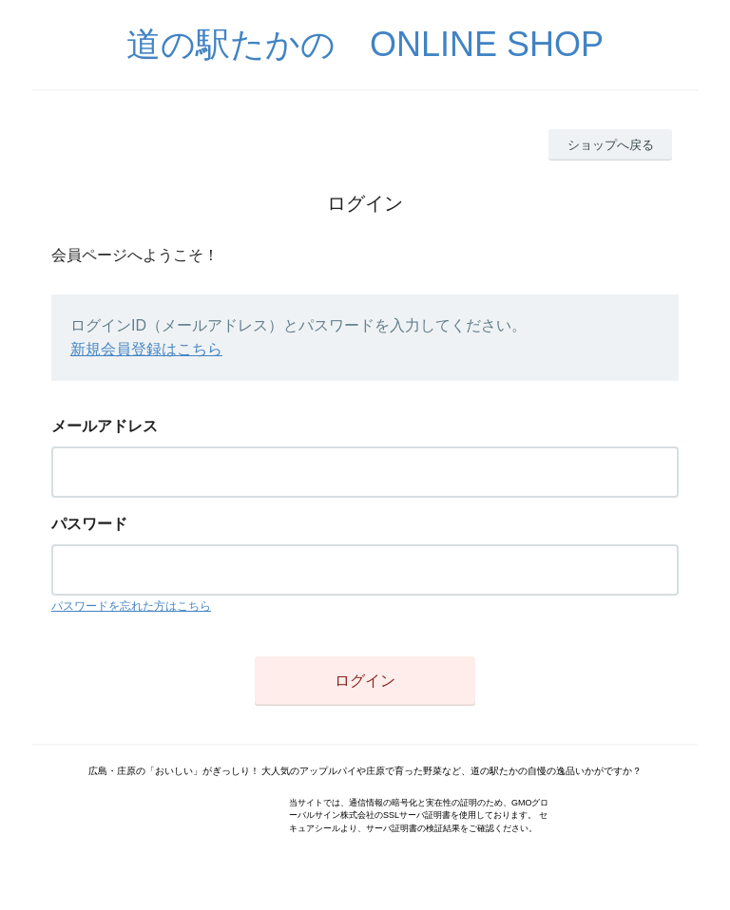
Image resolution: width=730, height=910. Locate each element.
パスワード (89, 524)
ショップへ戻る (610, 145)
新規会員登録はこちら (146, 349)
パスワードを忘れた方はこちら (131, 606)
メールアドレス (104, 426)
